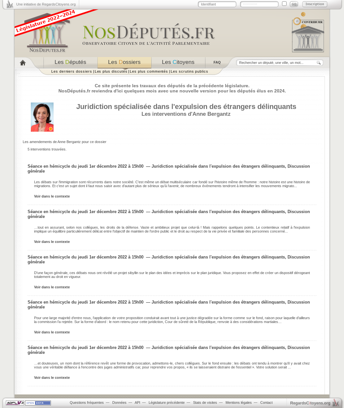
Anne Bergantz (211, 114)
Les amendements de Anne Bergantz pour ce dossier (64, 142)
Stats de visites (205, 402)
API (137, 402)
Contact (266, 402)
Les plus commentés (149, 71)
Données (119, 402)
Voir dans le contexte (52, 196)
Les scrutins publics (189, 71)
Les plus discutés (111, 71)
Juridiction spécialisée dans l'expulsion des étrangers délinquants (186, 106)
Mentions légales (239, 402)
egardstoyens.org (310, 403)
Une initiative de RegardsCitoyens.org (46, 4)
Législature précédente (167, 402)
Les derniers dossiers (71, 71)
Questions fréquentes (87, 402)
